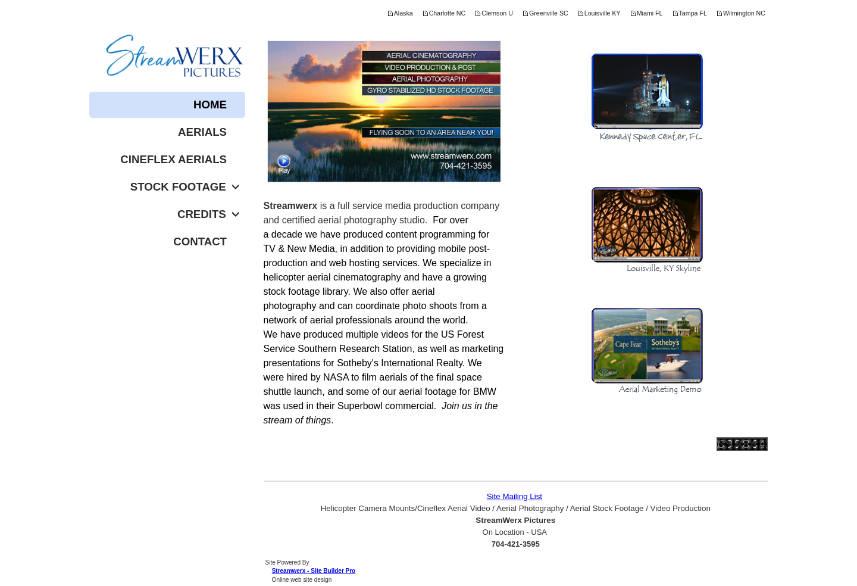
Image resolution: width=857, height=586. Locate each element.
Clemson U (497, 13)
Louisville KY (602, 13)
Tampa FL (693, 13)
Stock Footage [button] (184, 186)
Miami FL (650, 13)
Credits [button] (208, 214)
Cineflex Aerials (173, 159)
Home (210, 104)
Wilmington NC (744, 13)
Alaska (403, 13)
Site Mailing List (514, 496)
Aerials (202, 132)
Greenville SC (548, 13)
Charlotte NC (447, 13)
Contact (200, 241)
